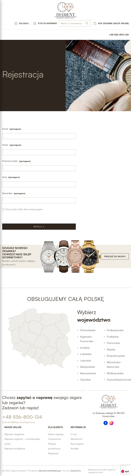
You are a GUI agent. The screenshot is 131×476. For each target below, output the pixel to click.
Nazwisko (13, 193)
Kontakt (74, 448)
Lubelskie (85, 354)
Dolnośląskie (87, 330)
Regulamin (53, 453)
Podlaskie (112, 336)
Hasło (11, 145)
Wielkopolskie (115, 373)
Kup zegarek (77, 443)
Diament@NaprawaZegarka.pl (18, 422)
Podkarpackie (115, 330)
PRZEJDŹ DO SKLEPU (114, 256)
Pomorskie (113, 343)
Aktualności (76, 438)
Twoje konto (54, 438)
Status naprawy (56, 434)
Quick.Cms (76, 470)
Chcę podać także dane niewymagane (24, 209)
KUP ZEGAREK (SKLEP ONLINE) (113, 23)
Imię (11, 177)
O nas (74, 434)
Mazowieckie (88, 373)
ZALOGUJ (24, 23)
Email (11, 128)
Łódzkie (84, 347)
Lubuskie (85, 360)
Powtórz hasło (16, 161)
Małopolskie (87, 366)
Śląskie (111, 349)
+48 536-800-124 (119, 34)
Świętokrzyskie (116, 355)
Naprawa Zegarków (14, 434)
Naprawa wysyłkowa (14, 448)
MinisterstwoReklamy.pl (50, 470)
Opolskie (85, 379)
